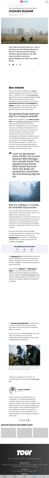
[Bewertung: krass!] (32, 249)
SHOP (4, 467)
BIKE (36, 467)
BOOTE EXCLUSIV (26, 467)
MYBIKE (43, 467)
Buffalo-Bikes (32, 274)
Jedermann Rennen (20, 21)
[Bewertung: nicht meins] (17, 249)
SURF (33, 467)
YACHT (8, 467)
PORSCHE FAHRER (35, 468)
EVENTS (41, 468)
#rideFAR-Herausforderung (24, 120)
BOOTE (20, 467)
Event (13, 21)
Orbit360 (34, 90)
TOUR (39, 467)
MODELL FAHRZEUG (17, 468)
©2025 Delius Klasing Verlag (24, 472)
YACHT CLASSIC (14, 467)
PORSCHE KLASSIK (26, 468)
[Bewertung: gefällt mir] (24, 249)
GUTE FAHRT (8, 468)
